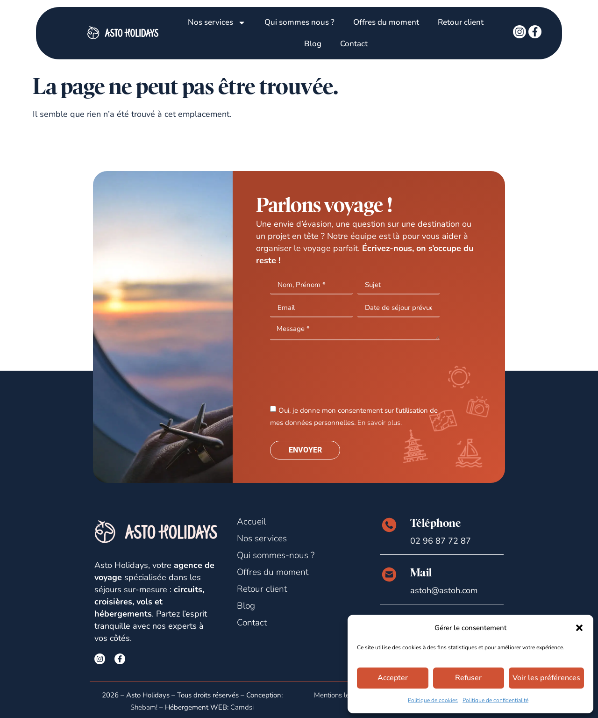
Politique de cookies (433, 700)
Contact (354, 43)
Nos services (217, 22)
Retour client (461, 22)
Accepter (393, 678)
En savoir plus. (379, 422)
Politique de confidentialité (495, 700)
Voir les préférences (548, 678)
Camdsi (242, 707)
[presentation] (341, 371)
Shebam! (143, 707)
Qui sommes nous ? (299, 22)
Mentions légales (340, 695)
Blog (312, 43)
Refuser (470, 678)
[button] (579, 627)
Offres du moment (386, 22)
